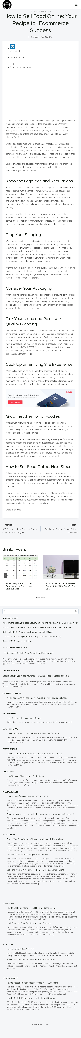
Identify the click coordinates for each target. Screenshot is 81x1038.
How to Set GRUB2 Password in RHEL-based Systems (31, 998)
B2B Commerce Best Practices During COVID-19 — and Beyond (20, 528)
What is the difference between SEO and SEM (27, 796)
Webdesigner (10, 792)
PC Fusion (7, 944)
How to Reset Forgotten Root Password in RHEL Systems (32, 983)
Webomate (8, 903)
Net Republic (9, 714)
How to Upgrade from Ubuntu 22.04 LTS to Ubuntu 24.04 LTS (34, 753)
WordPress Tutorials (14, 648)
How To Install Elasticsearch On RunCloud (26, 776)
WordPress (8, 835)
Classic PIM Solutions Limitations (17, 641)
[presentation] (20, 567)
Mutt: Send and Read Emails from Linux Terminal (29, 923)
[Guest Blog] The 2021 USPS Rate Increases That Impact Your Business (19, 586)
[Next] (75, 575)
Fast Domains (9, 749)
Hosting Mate (10, 978)
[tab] (36, 597)
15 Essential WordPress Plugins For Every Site (27, 854)
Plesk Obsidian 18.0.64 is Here (20, 949)
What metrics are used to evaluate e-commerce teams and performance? (40, 814)
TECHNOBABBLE (10, 671)
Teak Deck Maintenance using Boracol (24, 718)
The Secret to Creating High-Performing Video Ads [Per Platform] (31, 636)
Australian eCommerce (40, 11)
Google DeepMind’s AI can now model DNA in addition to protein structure (35, 676)
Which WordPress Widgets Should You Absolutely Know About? (35, 839)
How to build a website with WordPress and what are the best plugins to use (36, 627)
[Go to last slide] (5, 575)
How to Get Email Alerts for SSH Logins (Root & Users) (31, 908)
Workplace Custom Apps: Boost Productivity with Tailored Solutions (37, 698)
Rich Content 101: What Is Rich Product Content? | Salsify (28, 632)
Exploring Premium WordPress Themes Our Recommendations (35, 870)
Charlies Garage (11, 693)
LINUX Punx (8, 772)
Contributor (35, 37)
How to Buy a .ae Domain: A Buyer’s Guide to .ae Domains (33, 733)
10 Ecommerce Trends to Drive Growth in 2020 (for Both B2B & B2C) (60, 586)
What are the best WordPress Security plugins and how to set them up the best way (40, 623)
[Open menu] (76, 4)
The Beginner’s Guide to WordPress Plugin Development (28, 653)
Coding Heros (10, 729)
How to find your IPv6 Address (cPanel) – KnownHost (31, 959)
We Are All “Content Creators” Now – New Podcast (61, 528)
